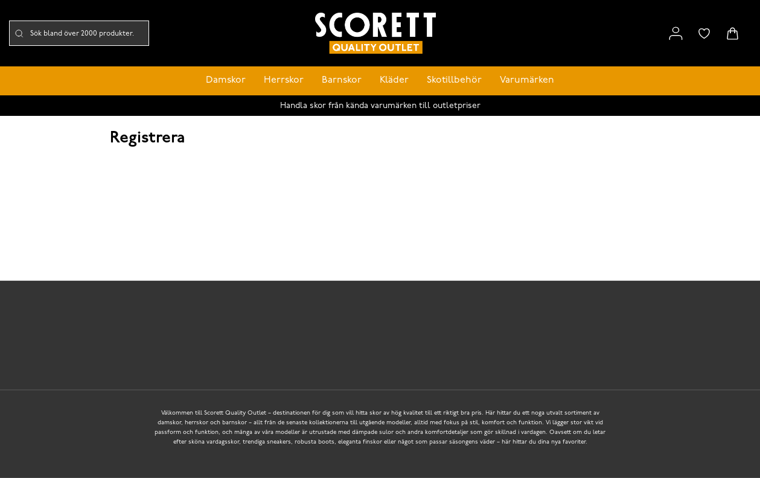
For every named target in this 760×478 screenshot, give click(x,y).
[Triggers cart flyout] (732, 33)
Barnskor (342, 80)
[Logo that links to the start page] (375, 33)
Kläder (394, 80)
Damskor (226, 80)
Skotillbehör (454, 80)
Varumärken (527, 80)
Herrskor (284, 80)
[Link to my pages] (676, 33)
